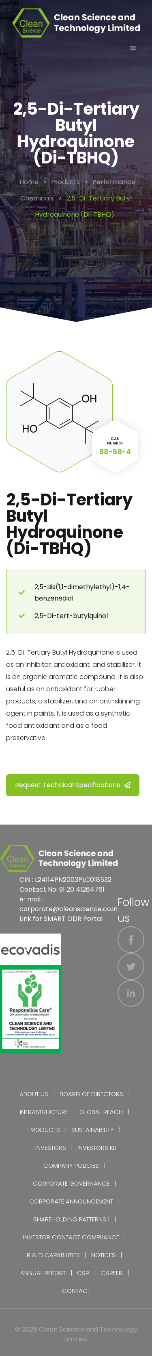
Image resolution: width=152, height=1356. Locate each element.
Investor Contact (51, 1237)
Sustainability (92, 1129)
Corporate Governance (71, 1183)
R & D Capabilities (53, 1255)
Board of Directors (91, 1094)
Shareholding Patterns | (71, 1219)
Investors (50, 1147)
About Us (33, 1094)
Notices (103, 1255)
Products (65, 182)
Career (111, 1273)
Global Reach (101, 1112)
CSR (83, 1273)
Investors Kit (97, 1147)
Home (29, 182)
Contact (76, 1290)
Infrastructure (44, 1112)
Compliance (100, 1237)
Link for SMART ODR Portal (61, 918)
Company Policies (71, 1165)
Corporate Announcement (71, 1201)
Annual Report (43, 1273)
